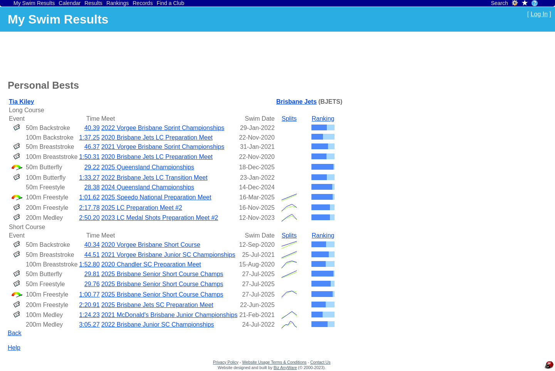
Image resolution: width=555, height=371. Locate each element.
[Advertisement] (148, 54)
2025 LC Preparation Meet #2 (141, 207)
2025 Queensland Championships (147, 167)
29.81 (92, 274)
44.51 (92, 254)
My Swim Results (34, 3)
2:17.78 (89, 207)
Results (93, 3)
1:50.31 (89, 156)
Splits (289, 118)
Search (499, 3)
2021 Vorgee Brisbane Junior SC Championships (168, 254)
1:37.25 (89, 137)
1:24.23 (89, 315)
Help (14, 347)
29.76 (92, 284)
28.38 (92, 187)
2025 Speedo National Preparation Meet (156, 197)
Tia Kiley (21, 101)
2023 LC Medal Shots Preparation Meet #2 (159, 217)
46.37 (92, 146)
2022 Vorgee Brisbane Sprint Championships (162, 128)
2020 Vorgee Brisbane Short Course (150, 244)
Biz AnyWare (285, 367)
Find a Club (170, 3)
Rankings (117, 3)
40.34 (92, 244)
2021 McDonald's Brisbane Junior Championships (169, 315)
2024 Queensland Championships (147, 187)
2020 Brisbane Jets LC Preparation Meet (157, 137)
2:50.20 (89, 217)
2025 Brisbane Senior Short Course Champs (162, 274)
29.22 (92, 167)
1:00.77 (89, 294)
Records (143, 3)
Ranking (323, 118)
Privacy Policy (225, 362)
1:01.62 (89, 197)
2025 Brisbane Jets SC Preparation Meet (157, 305)
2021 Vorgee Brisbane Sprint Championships (162, 146)
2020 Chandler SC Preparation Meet (151, 264)
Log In (539, 14)
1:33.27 (89, 177)
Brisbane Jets (296, 101)
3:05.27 (89, 324)
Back (15, 333)
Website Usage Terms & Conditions (274, 362)
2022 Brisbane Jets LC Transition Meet (154, 177)
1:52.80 (89, 264)
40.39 (92, 128)
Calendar (70, 3)
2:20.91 (89, 305)
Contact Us (320, 362)
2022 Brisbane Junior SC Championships (157, 324)
